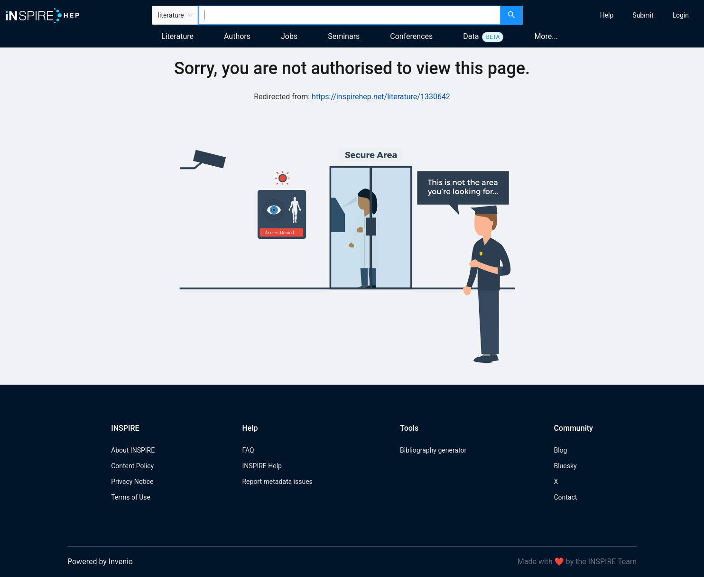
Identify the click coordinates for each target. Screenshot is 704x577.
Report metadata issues (277, 481)
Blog (560, 450)
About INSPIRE (133, 450)
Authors (237, 36)
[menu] (614, 15)
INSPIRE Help (261, 466)
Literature (177, 36)
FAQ (248, 450)
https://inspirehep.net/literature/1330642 (381, 96)
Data (471, 36)
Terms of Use (130, 497)
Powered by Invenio (100, 561)
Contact (565, 497)
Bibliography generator (433, 450)
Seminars (344, 36)
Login (680, 15)
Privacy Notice (132, 481)
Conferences (411, 36)
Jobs (289, 36)
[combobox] (349, 15)
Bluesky (565, 466)
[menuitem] (607, 15)
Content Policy (132, 466)
